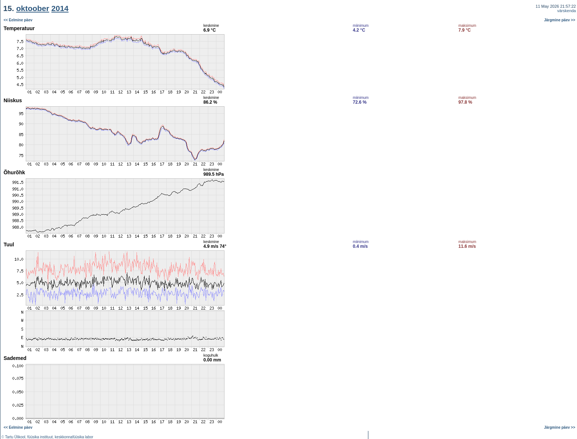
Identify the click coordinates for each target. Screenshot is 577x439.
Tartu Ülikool (15, 437)
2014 (60, 8)
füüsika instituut (40, 437)
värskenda (566, 10)
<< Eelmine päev (18, 20)
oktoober (32, 8)
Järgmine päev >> (560, 20)
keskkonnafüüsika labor (74, 437)
